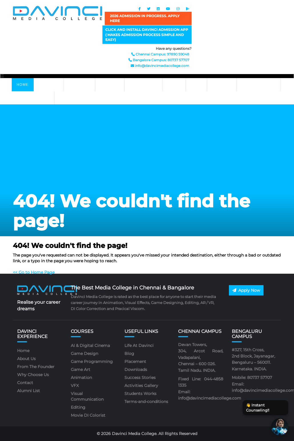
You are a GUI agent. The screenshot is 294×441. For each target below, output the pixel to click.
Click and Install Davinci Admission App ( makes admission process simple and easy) (146, 34)
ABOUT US (79, 85)
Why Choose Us (33, 374)
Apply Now (246, 290)
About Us (26, 358)
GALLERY (109, 85)
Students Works (140, 393)
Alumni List (28, 390)
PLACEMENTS (143, 85)
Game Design (84, 353)
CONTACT (222, 85)
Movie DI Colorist (88, 415)
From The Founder (36, 366)
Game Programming (92, 361)
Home (23, 85)
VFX (75, 385)
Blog (129, 353)
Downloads (135, 369)
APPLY (173, 85)
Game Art (80, 369)
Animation (81, 377)
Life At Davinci (259, 85)
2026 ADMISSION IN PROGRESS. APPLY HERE (145, 18)
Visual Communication (87, 396)
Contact (25, 382)
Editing (78, 407)
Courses (49, 85)
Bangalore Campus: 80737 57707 (158, 60)
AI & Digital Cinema (90, 345)
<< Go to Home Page (34, 272)
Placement (135, 361)
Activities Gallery (141, 385)
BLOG (196, 85)
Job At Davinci (33, 98)
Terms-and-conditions (146, 401)
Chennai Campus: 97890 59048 (160, 54)
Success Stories (140, 377)
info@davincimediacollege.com (160, 65)
